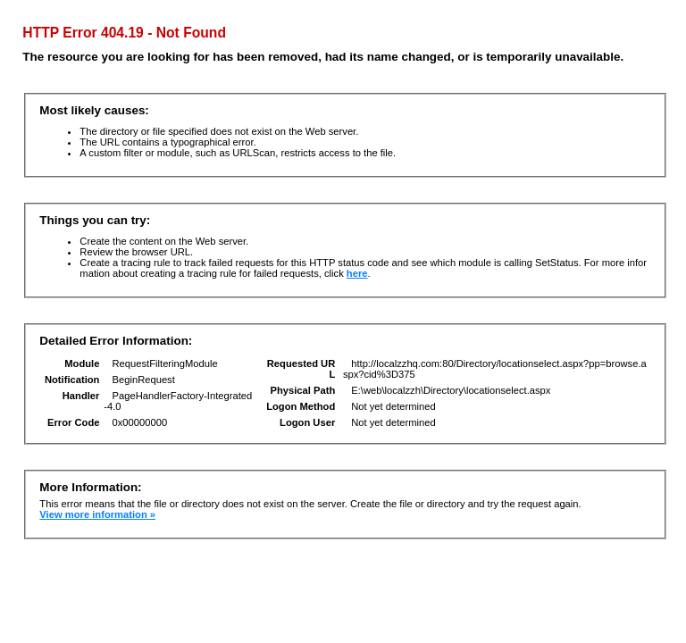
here (357, 273)
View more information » (97, 514)
